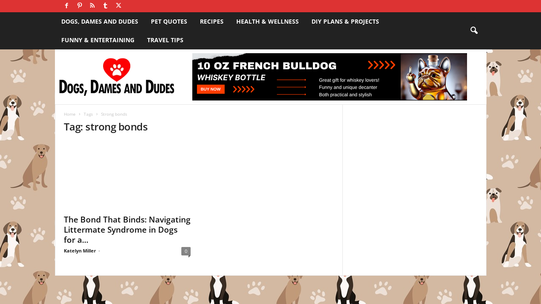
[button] (473, 31)
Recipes (212, 21)
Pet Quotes (169, 21)
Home (70, 114)
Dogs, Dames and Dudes (99, 21)
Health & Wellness (267, 21)
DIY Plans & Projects (345, 21)
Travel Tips (165, 40)
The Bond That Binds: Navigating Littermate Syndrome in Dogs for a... (127, 229)
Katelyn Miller (80, 250)
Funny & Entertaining (97, 40)
